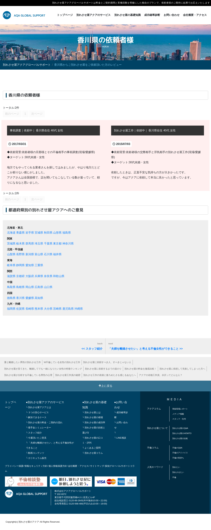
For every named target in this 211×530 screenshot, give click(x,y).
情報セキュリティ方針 (35, 466)
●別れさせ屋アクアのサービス (45, 402)
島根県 (20, 287)
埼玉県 (39, 243)
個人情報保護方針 (58, 466)
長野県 (20, 254)
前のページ (12, 113)
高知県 (39, 297)
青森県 (20, 232)
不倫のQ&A (177, 448)
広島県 (39, 287)
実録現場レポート (180, 409)
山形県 (57, 232)
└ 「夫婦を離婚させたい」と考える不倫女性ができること (50, 445)
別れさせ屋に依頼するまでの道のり (103, 368)
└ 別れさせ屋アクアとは (38, 407)
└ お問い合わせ (121, 425)
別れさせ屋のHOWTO (181, 433)
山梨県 (11, 254)
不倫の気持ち (178, 458)
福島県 (66, 232)
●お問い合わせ (120, 405)
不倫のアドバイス (180, 453)
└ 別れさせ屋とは (91, 412)
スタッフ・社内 (179, 419)
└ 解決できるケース (36, 417)
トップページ (65, 14)
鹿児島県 (68, 308)
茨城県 (11, 243)
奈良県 (48, 276)
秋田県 (48, 232)
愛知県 (29, 265)
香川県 (20, 297)
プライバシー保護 (14, 466)
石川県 (48, 254)
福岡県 (11, 308)
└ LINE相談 (120, 437)
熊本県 (39, 308)
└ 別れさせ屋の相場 (92, 417)
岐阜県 (11, 265)
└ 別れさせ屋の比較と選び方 (93, 430)
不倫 (174, 477)
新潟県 (29, 254)
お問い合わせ (172, 14)
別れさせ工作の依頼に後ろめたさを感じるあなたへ (109, 375)
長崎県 (29, 308)
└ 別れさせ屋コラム (92, 453)
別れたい (176, 467)
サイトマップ (97, 466)
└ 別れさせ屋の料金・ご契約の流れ (44, 422)
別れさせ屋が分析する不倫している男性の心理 (28, 375)
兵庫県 (39, 276)
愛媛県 (29, 297)
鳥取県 (11, 287)
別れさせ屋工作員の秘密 (67, 375)
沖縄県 (78, 308)
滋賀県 (11, 276)
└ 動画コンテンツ (35, 453)
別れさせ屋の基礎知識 (127, 14)
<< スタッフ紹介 (92, 346)
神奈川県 (68, 243)
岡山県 (29, 287)
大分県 (48, 308)
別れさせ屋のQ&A (180, 428)
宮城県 (39, 232)
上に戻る (105, 385)
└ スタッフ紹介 (34, 432)
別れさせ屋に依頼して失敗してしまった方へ (182, 368)
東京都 (57, 243)
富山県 (39, 254)
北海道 (11, 232)
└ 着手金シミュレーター (38, 427)
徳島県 (11, 297)
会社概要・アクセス (195, 14)
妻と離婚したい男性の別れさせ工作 (22, 362)
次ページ (37, 113)
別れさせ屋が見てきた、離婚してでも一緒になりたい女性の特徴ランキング (43, 368)
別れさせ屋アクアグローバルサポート (27, 64)
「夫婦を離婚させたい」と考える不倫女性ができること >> (145, 346)
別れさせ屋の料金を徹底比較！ (140, 368)
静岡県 (20, 265)
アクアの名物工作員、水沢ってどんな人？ (160, 375)
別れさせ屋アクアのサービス (93, 14)
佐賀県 (20, 308)
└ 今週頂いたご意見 (36, 437)
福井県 (57, 254)
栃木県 (20, 243)
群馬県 (29, 243)
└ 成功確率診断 (121, 415)
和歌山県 (58, 276)
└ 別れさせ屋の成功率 (93, 422)
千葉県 (48, 243)
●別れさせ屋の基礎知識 (94, 405)
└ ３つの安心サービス (37, 412)
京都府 (20, 276)
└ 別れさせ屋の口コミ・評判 (92, 440)
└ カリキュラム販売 (36, 458)
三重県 (39, 265)
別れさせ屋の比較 (180, 438)
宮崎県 (57, 308)
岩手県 (29, 232)
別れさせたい (178, 472)
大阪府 (29, 276)
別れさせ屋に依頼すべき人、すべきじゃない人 (107, 362)
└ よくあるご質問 (91, 448)
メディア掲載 (178, 414)
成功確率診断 (152, 14)
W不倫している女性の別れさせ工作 (62, 362)
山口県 (48, 287)
